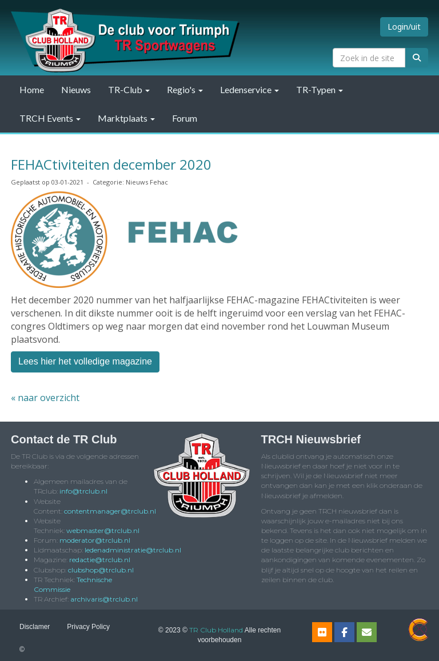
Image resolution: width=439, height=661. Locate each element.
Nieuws (76, 89)
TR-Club (129, 89)
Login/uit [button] (404, 26)
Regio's (185, 89)
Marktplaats (126, 118)
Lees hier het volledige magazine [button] (85, 361)
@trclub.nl (83, 491)
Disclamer (34, 627)
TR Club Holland (216, 630)
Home (31, 89)
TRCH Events (50, 118)
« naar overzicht (45, 397)
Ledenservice (249, 89)
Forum (184, 118)
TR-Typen (319, 89)
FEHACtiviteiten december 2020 (111, 164)
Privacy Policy (88, 627)
